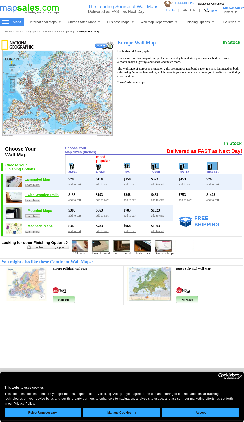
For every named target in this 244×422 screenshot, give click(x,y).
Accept (201, 412)
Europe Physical (193, 268)
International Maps (45, 22)
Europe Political (70, 268)
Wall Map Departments (159, 22)
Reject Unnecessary (42, 412)
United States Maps (84, 22)
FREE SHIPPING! (185, 3)
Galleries (231, 22)
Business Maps (120, 22)
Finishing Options (199, 22)
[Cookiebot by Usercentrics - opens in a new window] (217, 376)
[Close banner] (240, 376)
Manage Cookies (121, 412)
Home (9, 31)
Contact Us (230, 12)
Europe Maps (68, 31)
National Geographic (27, 31)
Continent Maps (49, 31)
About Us (189, 10)
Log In (170, 10)
